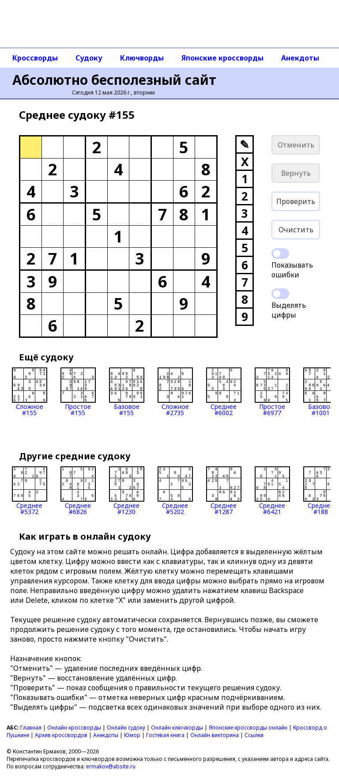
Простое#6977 (272, 391)
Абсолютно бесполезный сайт (114, 80)
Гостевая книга (165, 735)
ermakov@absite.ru (111, 766)
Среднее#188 (321, 490)
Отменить (296, 145)
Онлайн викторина (214, 735)
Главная (30, 727)
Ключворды (142, 58)
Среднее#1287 (223, 490)
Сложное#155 (29, 391)
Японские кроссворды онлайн (248, 727)
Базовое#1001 (321, 391)
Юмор (132, 735)
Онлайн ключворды (177, 727)
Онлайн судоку (126, 727)
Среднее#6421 (272, 490)
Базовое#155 (126, 391)
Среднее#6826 (78, 490)
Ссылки (254, 735)
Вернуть (296, 173)
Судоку (88, 58)
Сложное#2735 (175, 391)
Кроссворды (35, 58)
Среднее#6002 (223, 391)
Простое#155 (78, 391)
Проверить (295, 201)
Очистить (296, 229)
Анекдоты (300, 58)
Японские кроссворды (222, 58)
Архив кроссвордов (61, 735)
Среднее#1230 (126, 490)
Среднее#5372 (29, 490)
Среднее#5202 (175, 490)
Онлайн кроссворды (74, 727)
